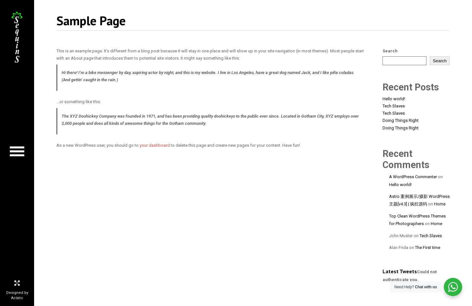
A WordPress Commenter (413, 176)
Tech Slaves (394, 106)
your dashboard (155, 145)
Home (439, 203)
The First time (427, 247)
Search (390, 50)
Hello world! (394, 98)
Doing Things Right (401, 120)
